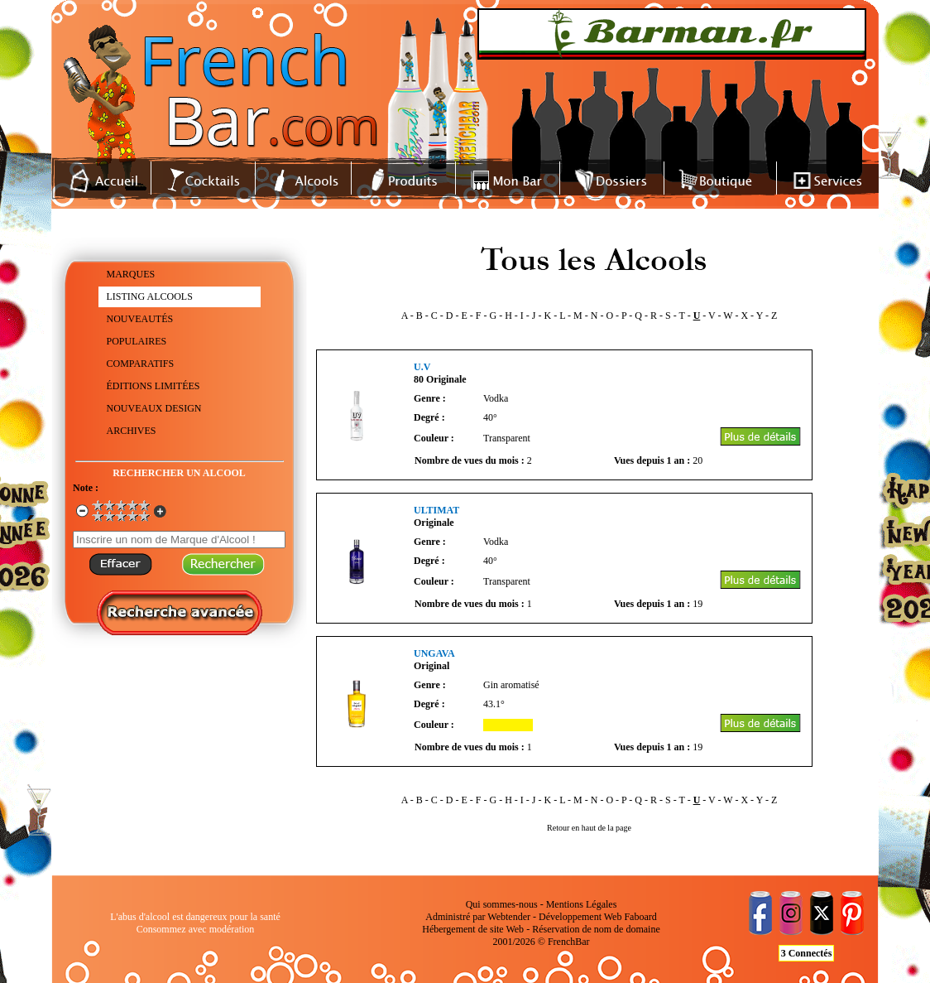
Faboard (640, 917)
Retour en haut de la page (589, 827)
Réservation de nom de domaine (596, 929)
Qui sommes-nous (502, 904)
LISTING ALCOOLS (150, 296)
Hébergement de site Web (473, 929)
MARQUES (131, 274)
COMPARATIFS (141, 363)
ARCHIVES (131, 430)
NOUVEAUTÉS (140, 319)
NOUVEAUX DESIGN (154, 408)
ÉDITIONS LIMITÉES (153, 386)
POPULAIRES (137, 341)
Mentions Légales (581, 904)
